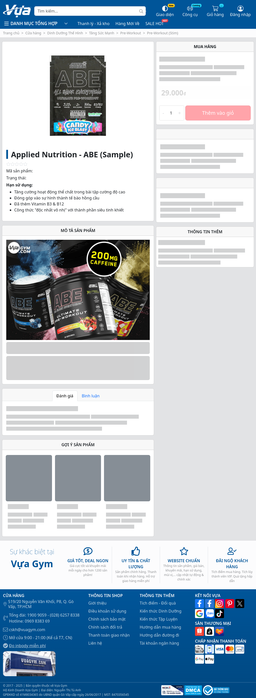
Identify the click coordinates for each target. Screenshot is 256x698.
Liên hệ (95, 643)
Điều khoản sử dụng (107, 611)
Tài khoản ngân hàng (159, 643)
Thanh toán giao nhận (109, 635)
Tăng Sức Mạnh (101, 33)
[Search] (90, 11)
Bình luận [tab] (91, 396)
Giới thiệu (97, 603)
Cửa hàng (33, 33)
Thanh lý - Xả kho (94, 23)
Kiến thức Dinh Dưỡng (161, 611)
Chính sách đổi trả (105, 627)
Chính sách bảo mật (107, 619)
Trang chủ (11, 33)
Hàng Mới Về (128, 23)
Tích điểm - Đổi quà (158, 603)
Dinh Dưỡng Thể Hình (65, 33)
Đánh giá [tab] (65, 396)
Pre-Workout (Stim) (162, 33)
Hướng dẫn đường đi (159, 635)
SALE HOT (155, 23)
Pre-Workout (130, 33)
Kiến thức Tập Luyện (159, 619)
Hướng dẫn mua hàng (160, 627)
